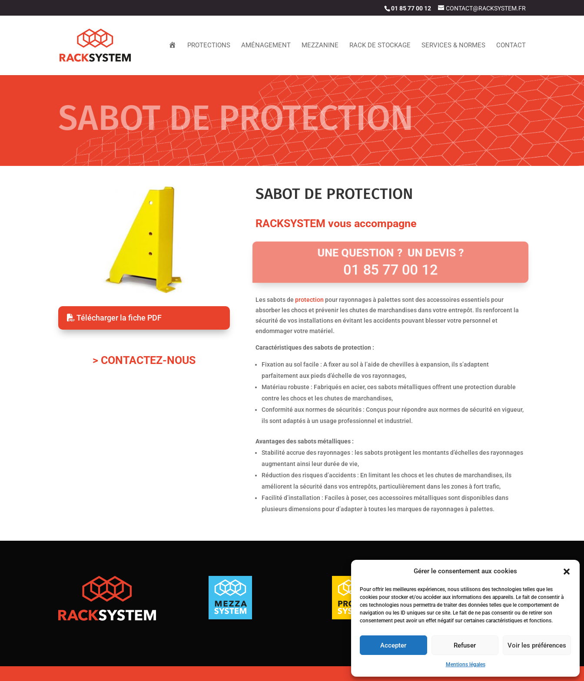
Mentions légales (465, 664)
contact (511, 45)
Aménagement (266, 45)
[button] (566, 571)
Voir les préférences (537, 645)
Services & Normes (453, 45)
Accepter (393, 645)
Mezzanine (320, 45)
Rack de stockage (380, 45)
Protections (208, 45)
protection (309, 299)
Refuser (465, 645)
